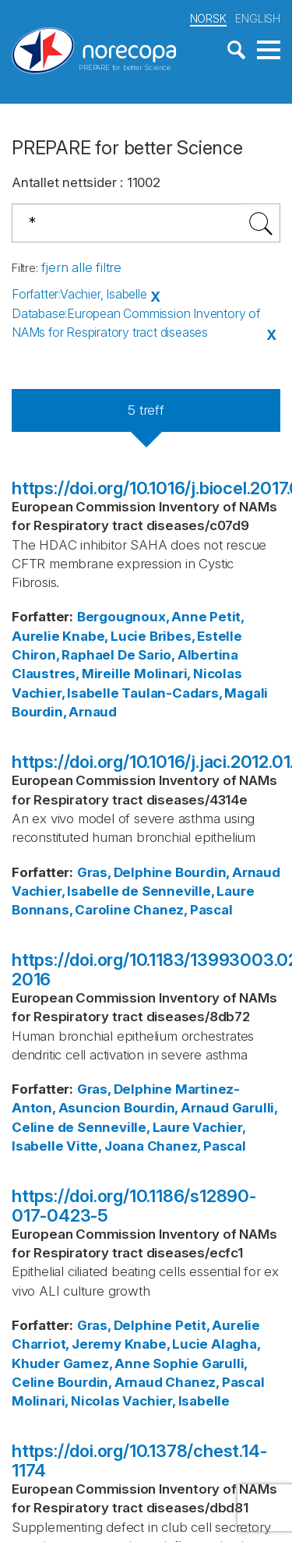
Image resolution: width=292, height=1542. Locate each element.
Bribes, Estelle (196, 636)
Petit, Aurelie (217, 1325)
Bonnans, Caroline (71, 910)
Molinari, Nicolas (188, 673)
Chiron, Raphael (63, 655)
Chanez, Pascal (182, 910)
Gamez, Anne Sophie (131, 1363)
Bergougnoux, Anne (142, 616)
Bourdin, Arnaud (64, 712)
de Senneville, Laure (187, 891)
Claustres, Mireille (71, 673)
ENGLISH (257, 18)
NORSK (208, 18)
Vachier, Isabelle (65, 693)
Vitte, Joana (105, 1146)
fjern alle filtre (81, 267)
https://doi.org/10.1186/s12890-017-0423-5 (134, 1205)
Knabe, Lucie (104, 636)
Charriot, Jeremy (66, 1344)
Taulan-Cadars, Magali (194, 693)
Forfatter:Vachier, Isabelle (79, 294)
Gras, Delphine (124, 872)
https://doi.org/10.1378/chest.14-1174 (139, 1460)
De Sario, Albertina (178, 655)
